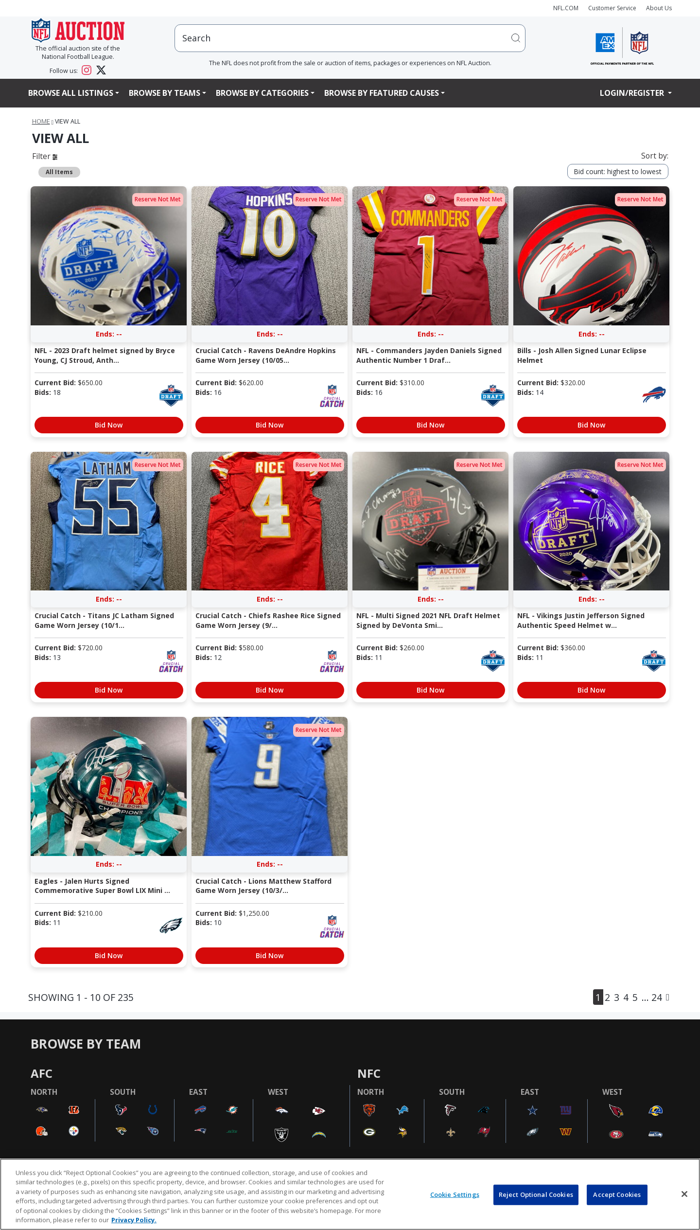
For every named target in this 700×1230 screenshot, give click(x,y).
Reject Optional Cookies (536, 1194)
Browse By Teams (164, 93)
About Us (659, 8)
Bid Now (108, 424)
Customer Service (612, 8)
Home (41, 121)
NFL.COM (565, 8)
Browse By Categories (262, 93)
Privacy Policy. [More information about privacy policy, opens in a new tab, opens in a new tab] (134, 1219)
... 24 (652, 997)
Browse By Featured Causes (381, 93)
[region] (350, 1194)
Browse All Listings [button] (70, 93)
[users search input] (350, 38)
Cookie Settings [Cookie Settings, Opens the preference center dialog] (454, 1194)
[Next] (668, 997)
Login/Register (633, 93)
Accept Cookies (617, 1194)
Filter (44, 156)
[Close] (684, 1194)
